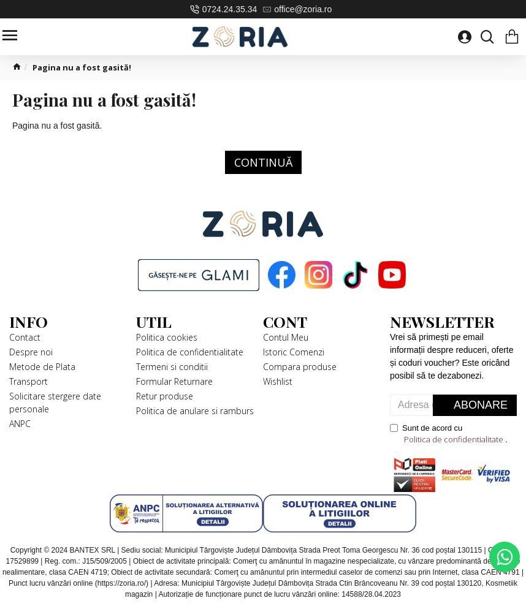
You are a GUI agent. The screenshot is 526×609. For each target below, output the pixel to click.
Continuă (263, 162)
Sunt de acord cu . (449, 434)
